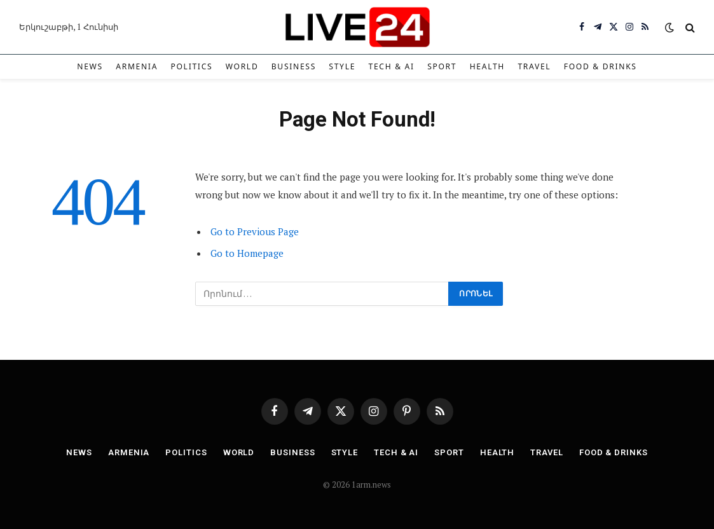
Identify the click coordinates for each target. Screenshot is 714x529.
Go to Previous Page (254, 231)
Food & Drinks (600, 66)
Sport (442, 66)
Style (342, 66)
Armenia (137, 66)
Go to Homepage (247, 253)
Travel (534, 66)
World (242, 66)
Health (487, 66)
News (90, 66)
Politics (191, 66)
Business (293, 66)
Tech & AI (391, 66)
